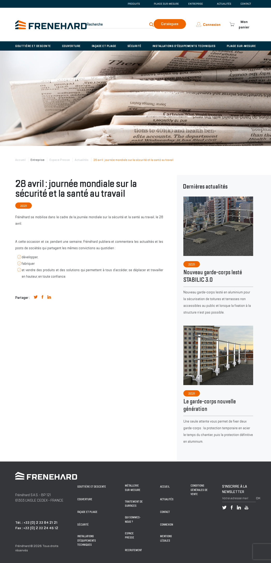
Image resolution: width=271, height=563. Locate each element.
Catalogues (169, 23)
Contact (245, 4)
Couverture (71, 46)
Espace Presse (59, 160)
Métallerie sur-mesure (132, 488)
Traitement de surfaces (134, 504)
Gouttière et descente (33, 46)
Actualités (224, 4)
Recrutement (133, 550)
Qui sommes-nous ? (133, 519)
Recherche (95, 24)
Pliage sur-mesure (166, 4)
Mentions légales (166, 538)
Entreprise (37, 160)
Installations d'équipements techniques (184, 46)
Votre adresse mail (235, 498)
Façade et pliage (104, 46)
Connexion (166, 525)
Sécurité (134, 46)
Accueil (20, 160)
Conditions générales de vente (199, 490)
